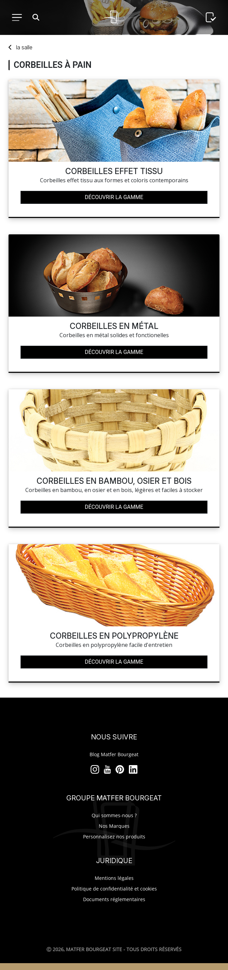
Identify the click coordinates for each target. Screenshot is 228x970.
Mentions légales (114, 878)
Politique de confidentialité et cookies (114, 888)
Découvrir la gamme (114, 197)
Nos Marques (114, 826)
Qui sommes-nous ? (114, 815)
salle (24, 47)
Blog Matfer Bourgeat (114, 754)
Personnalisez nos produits (114, 836)
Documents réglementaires (114, 899)
